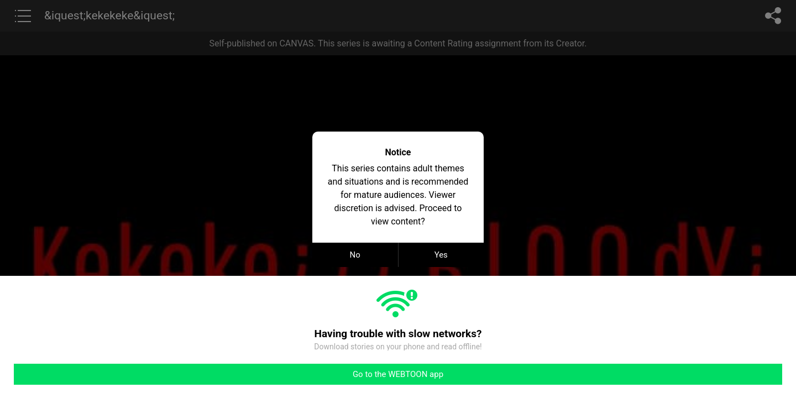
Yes (441, 255)
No (355, 255)
